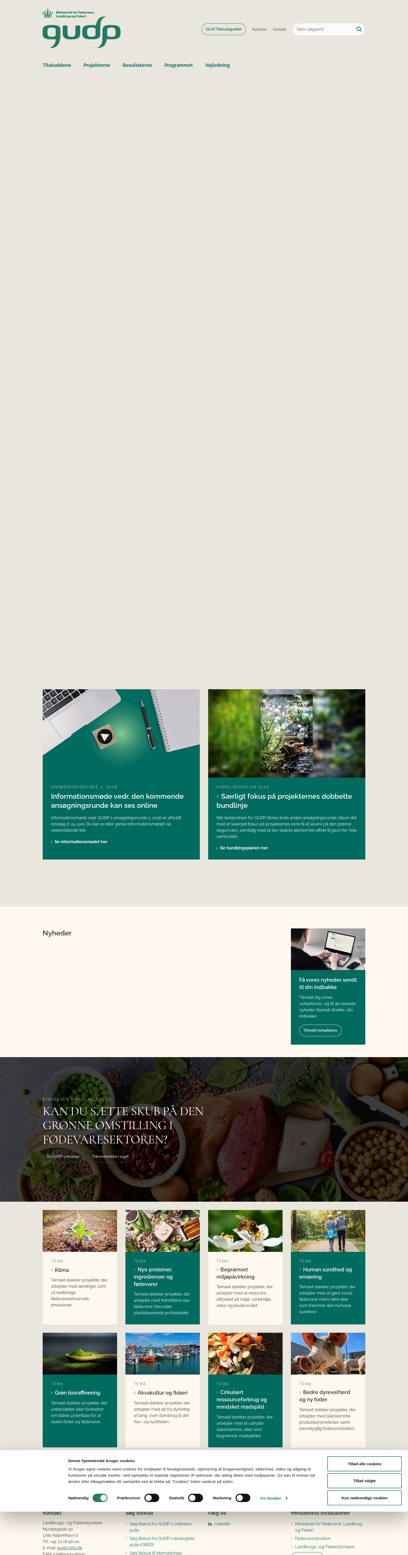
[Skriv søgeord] (328, 29)
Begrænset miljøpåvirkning (235, 1273)
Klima (62, 1270)
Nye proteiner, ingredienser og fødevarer (153, 1276)
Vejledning (217, 65)
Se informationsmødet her (81, 841)
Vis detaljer (270, 1541)
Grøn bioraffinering (77, 1393)
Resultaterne (137, 65)
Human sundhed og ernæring (325, 1273)
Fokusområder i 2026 (110, 1156)
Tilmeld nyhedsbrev (320, 1030)
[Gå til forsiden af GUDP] (82, 29)
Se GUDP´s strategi (63, 1156)
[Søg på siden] (359, 29)
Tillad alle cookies (364, 1507)
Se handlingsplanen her (244, 847)
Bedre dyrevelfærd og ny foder (324, 1396)
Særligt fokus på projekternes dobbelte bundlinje (284, 800)
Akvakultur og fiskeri (163, 1393)
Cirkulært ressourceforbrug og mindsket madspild (241, 1399)
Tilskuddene (57, 65)
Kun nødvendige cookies (364, 1541)
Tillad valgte (364, 1524)
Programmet (178, 65)
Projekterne (97, 65)
